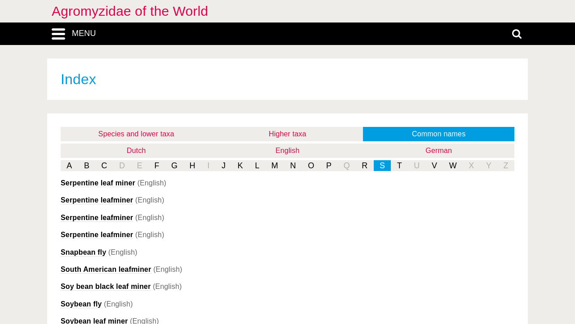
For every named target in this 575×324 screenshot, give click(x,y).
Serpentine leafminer (97, 200)
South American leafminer (106, 269)
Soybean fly (81, 304)
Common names (438, 134)
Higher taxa (287, 134)
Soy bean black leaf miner (106, 286)
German (438, 150)
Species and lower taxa (136, 134)
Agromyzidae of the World (130, 11)
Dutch (136, 150)
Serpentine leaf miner (98, 183)
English (287, 150)
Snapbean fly (83, 252)
